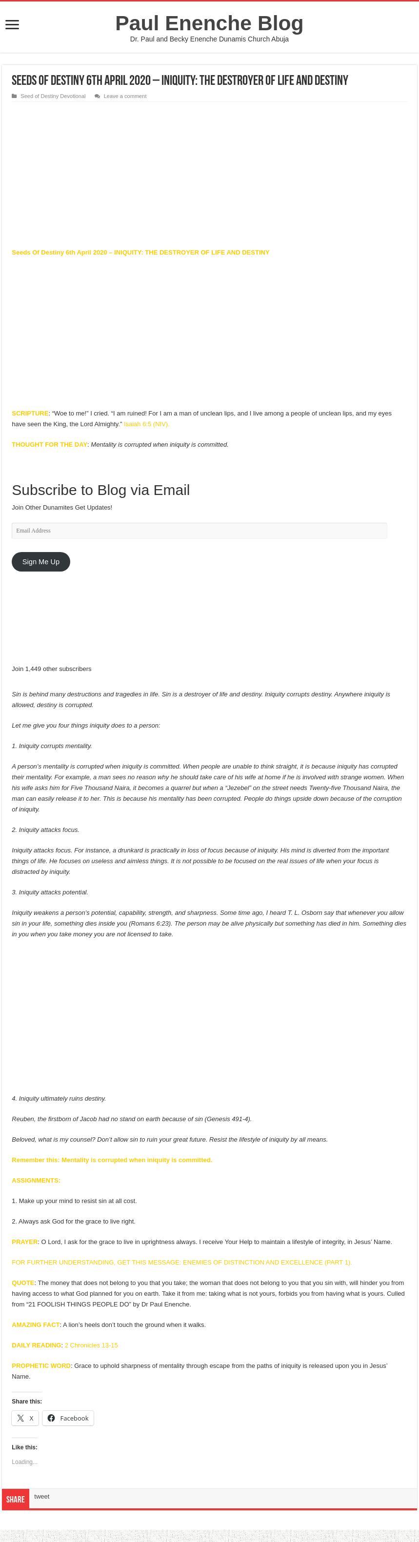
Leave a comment (125, 96)
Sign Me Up (41, 562)
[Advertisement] (209, 175)
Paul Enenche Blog (209, 23)
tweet (41, 1496)
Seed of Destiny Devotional (52, 96)
